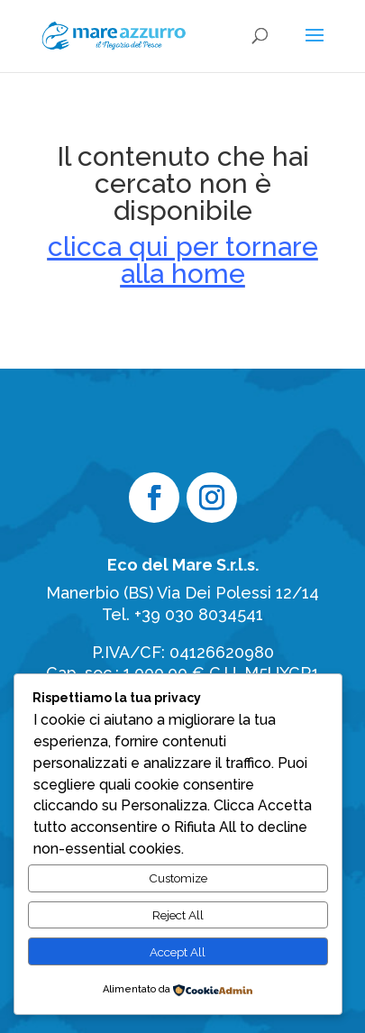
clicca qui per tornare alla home (183, 260)
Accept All (177, 952)
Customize (178, 878)
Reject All (178, 915)
